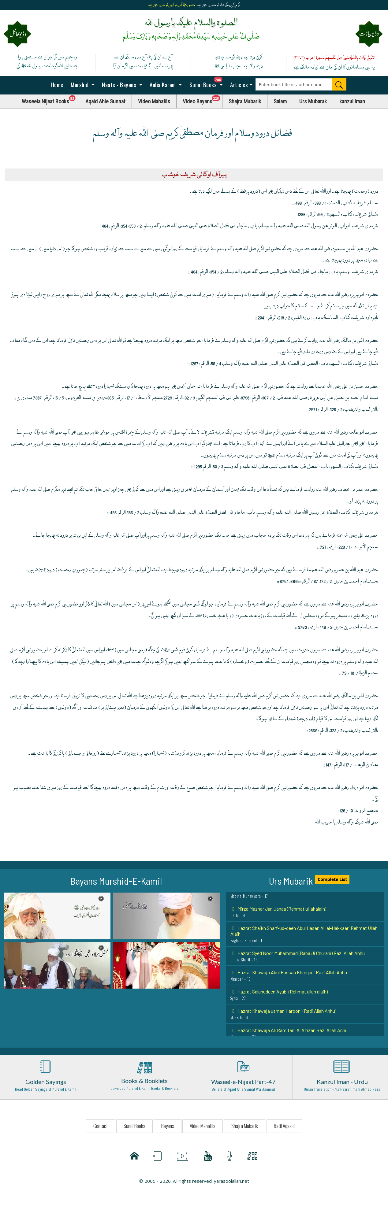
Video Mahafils (154, 101)
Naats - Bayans (119, 84)
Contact (100, 1126)
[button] (57, 915)
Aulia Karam (162, 84)
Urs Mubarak (313, 101)
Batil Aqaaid (284, 1126)
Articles (238, 84)
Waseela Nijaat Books (50, 100)
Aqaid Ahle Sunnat (105, 101)
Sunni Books (207, 83)
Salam (280, 101)
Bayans (167, 1126)
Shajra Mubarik (245, 101)
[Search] (339, 84)
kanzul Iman (352, 101)
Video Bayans (202, 100)
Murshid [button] (79, 84)
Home (56, 84)
